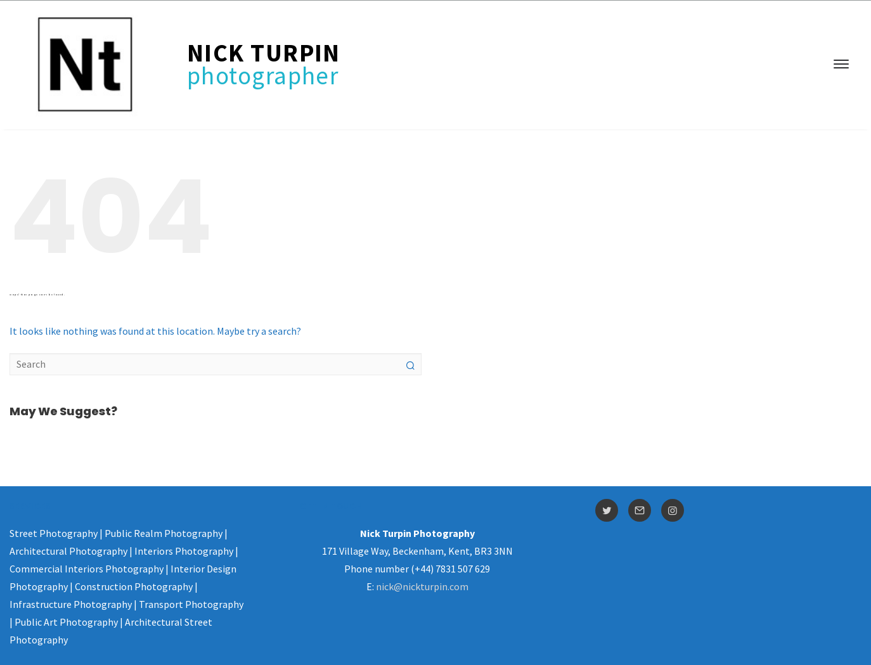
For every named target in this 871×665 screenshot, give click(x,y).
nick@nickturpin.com (422, 586)
